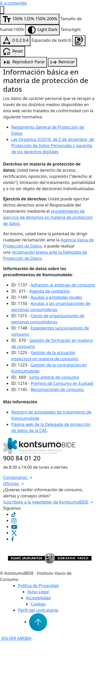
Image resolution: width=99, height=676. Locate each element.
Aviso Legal (38, 592)
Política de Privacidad (38, 585)
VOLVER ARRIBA (15, 638)
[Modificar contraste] (42, 30)
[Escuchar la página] (78, 40)
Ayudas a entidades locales (56, 297)
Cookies (38, 604)
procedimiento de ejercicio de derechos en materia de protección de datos (48, 217)
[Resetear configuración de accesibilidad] (12, 51)
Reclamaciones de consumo (57, 389)
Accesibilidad (38, 598)
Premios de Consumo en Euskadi (62, 383)
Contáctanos (17, 477)
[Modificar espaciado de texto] (15, 40)
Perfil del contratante (38, 610)
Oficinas (13, 483)
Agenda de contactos (49, 291)
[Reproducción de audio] (23, 62)
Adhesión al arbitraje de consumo (63, 285)
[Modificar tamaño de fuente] (29, 19)
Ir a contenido (13, 3)
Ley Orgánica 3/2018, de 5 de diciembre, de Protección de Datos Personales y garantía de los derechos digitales (52, 146)
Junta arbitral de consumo (54, 377)
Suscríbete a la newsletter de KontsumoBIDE (48, 502)
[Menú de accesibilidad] (2, 10)
